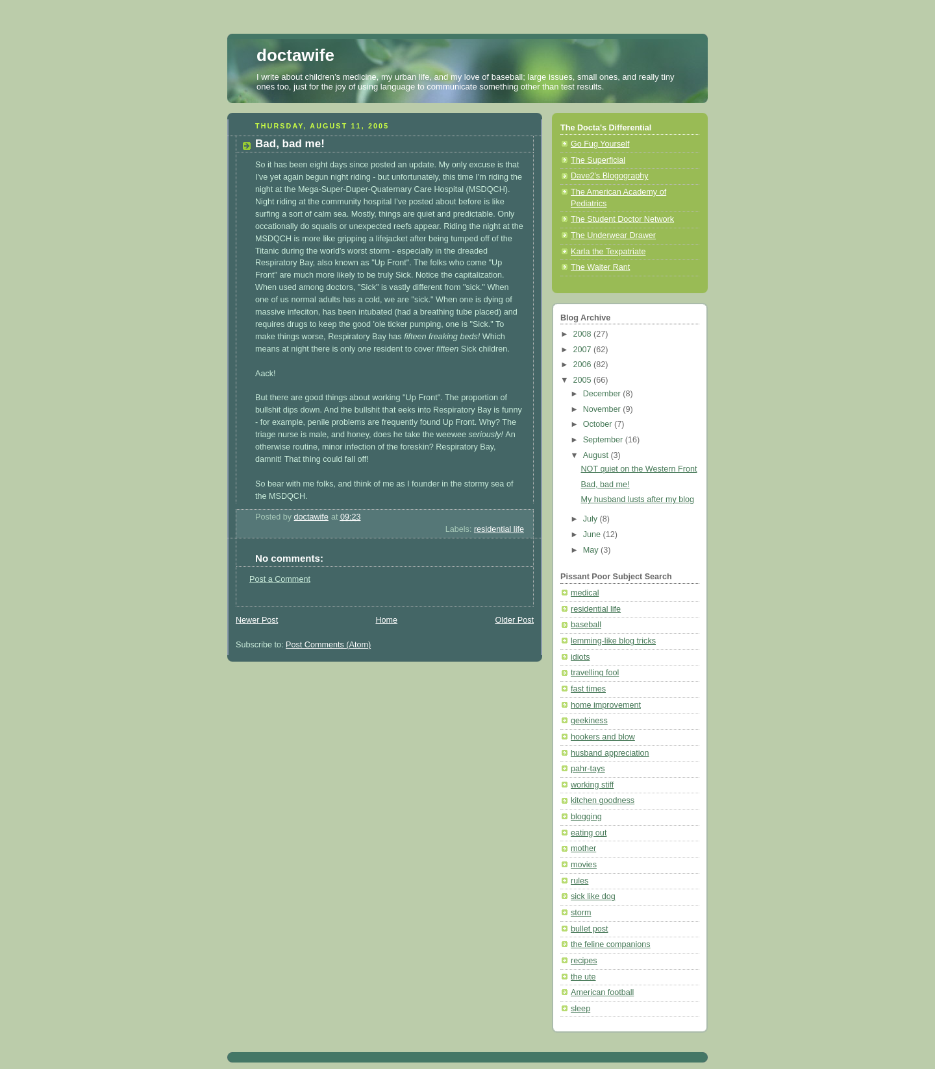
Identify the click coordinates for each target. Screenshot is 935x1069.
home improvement (606, 705)
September (604, 439)
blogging (586, 816)
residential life (499, 529)
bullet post (589, 928)
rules (579, 880)
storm (581, 912)
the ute (583, 976)
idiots (580, 657)
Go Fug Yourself (600, 144)
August (597, 455)
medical (585, 592)
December (603, 393)
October (598, 424)
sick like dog (593, 896)
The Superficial (598, 160)
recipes (584, 960)
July (591, 518)
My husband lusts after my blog (638, 499)
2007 (583, 349)
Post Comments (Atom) (328, 644)
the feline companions (611, 944)
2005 (583, 380)
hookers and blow (603, 736)
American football (602, 992)
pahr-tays (588, 768)
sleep (580, 1008)
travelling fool (595, 672)
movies (584, 864)
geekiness (589, 720)
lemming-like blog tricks (613, 640)
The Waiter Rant (600, 267)
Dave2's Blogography (609, 175)
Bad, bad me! (605, 484)
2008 (583, 334)
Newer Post (257, 620)
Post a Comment (279, 579)
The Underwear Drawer (613, 235)
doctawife (295, 55)
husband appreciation (610, 753)
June (593, 534)
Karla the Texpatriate (608, 251)
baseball (586, 624)
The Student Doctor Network (622, 219)
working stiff (592, 784)
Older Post (514, 620)
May (592, 550)
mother (583, 848)
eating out (588, 832)
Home (386, 620)
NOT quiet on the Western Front (639, 469)
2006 (583, 364)
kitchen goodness (602, 800)
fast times (588, 688)
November (603, 409)
